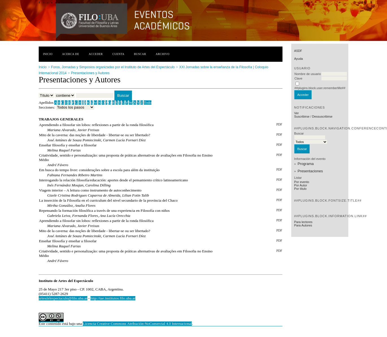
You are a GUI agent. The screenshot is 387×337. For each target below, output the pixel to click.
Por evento (301, 182)
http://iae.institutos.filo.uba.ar (112, 298)
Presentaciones (310, 171)
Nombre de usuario (307, 74)
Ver (296, 113)
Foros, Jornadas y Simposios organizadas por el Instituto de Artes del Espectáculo (113, 67)
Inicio (48, 54)
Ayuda (298, 58)
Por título (300, 188)
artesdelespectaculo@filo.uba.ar (63, 298)
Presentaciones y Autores (90, 73)
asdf (298, 50)
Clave (298, 78)
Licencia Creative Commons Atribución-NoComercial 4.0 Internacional (137, 323)
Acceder (96, 54)
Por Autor (300, 185)
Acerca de (70, 54)
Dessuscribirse (322, 116)
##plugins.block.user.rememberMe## (319, 88)
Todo (147, 102)
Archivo (162, 54)
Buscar (140, 54)
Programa (305, 164)
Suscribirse (301, 116)
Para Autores (303, 225)
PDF (279, 124)
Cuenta (118, 54)
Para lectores (303, 222)
